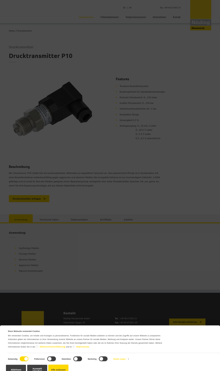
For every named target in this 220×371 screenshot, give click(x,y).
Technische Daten (49, 219)
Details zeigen (119, 352)
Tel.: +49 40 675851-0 (170, 7)
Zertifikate (106, 219)
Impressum (82, 339)
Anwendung (20, 219)
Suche (139, 7)
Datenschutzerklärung (52, 339)
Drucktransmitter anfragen (27, 198)
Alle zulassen (82, 361)
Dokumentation (79, 219)
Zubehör (128, 219)
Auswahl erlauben (51, 361)
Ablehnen (20, 361)
